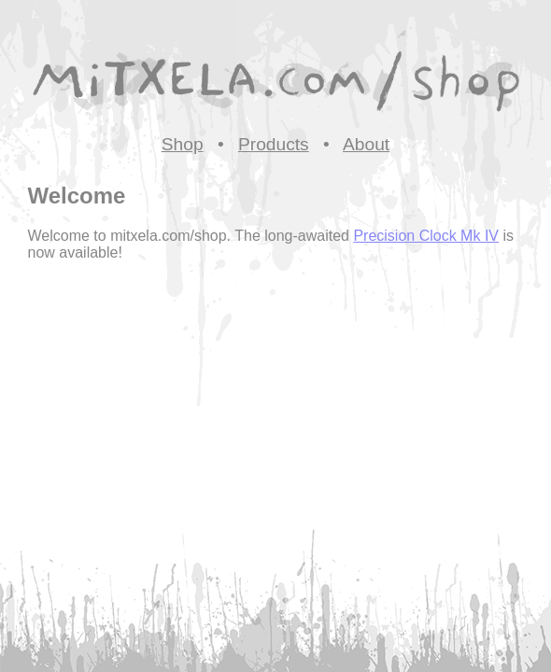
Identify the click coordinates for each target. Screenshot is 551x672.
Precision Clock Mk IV (426, 236)
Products (273, 144)
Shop (183, 144)
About (366, 144)
